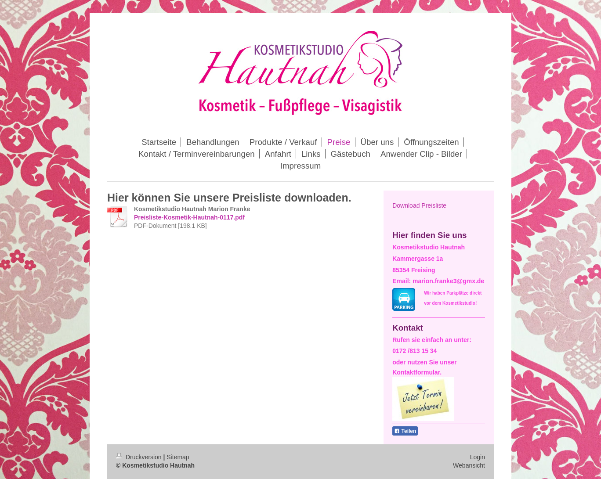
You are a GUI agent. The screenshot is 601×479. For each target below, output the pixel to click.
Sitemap (178, 457)
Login (477, 457)
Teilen (405, 431)
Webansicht (469, 465)
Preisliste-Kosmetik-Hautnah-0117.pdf (189, 217)
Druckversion (139, 457)
